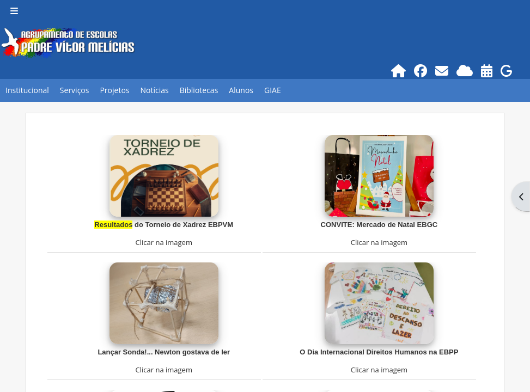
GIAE (272, 90)
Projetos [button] (114, 90)
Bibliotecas (199, 90)
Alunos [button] (241, 90)
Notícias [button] (154, 90)
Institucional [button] (27, 90)
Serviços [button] (74, 90)
